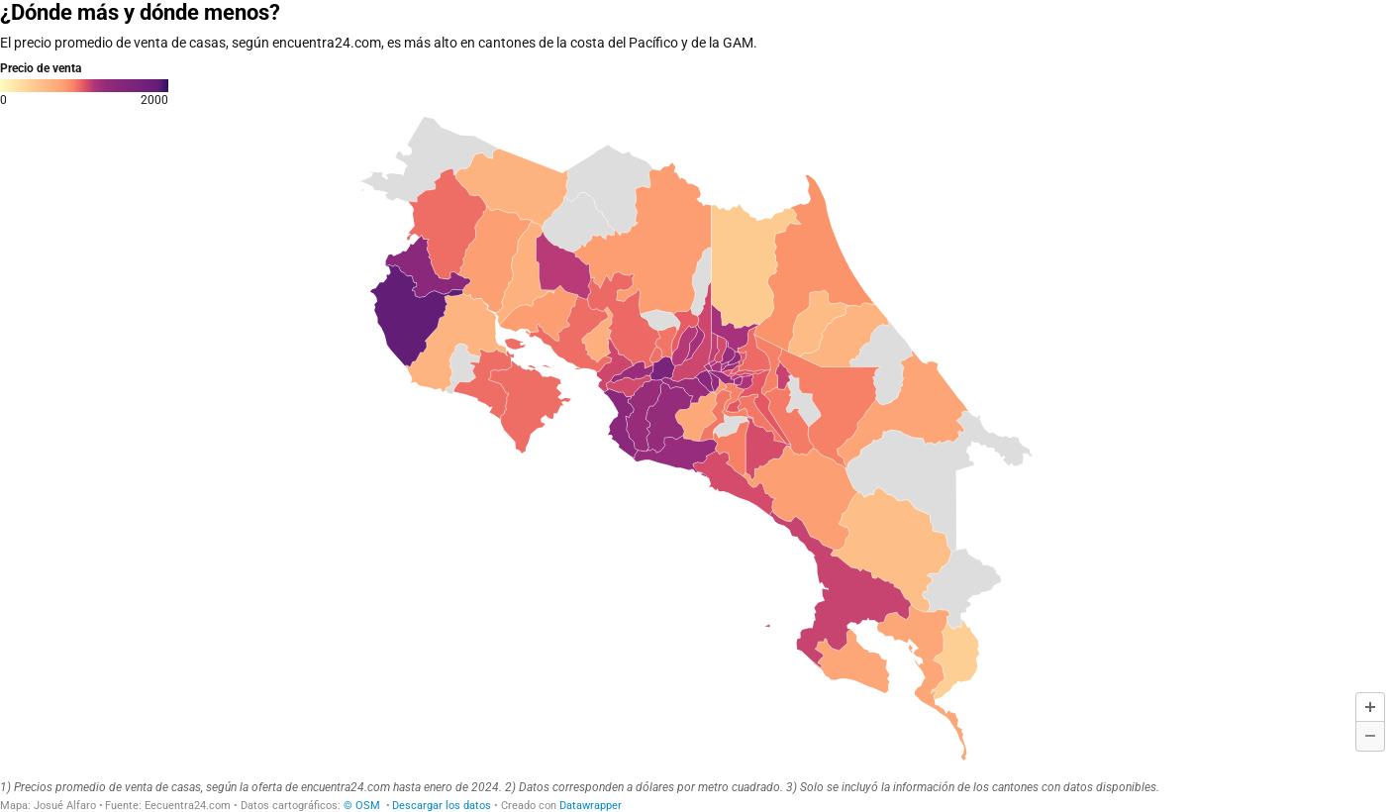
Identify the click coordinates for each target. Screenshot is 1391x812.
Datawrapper (590, 805)
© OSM (363, 805)
